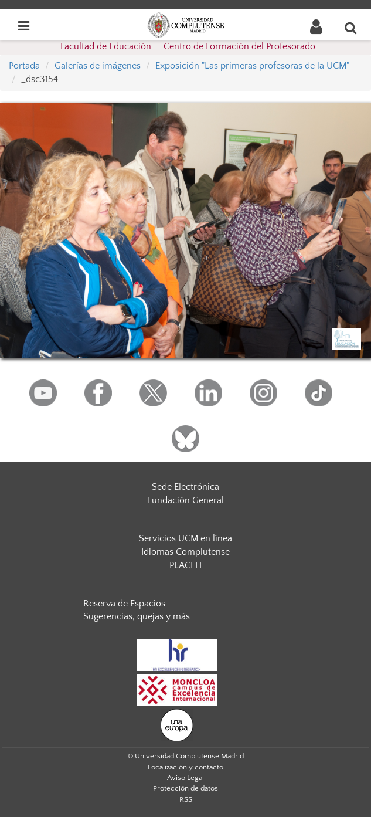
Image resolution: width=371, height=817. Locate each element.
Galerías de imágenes (98, 65)
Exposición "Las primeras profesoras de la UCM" (252, 65)
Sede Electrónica (185, 487)
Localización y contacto (185, 767)
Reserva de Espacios (124, 603)
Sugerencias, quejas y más (136, 616)
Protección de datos (185, 788)
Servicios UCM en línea (185, 538)
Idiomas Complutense (185, 552)
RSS (185, 799)
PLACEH (185, 565)
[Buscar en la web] (351, 27)
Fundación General (186, 500)
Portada (24, 65)
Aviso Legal (185, 778)
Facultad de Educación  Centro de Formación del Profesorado (187, 46)
